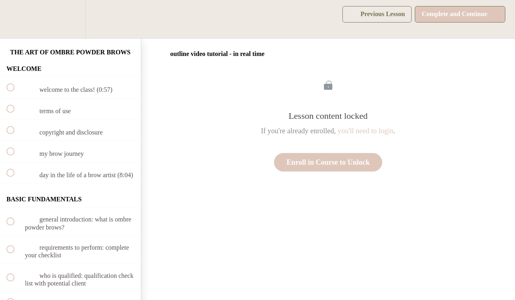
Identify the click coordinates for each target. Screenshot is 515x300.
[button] (15, 19)
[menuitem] (70, 19)
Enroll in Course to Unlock (328, 162)
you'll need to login (365, 131)
